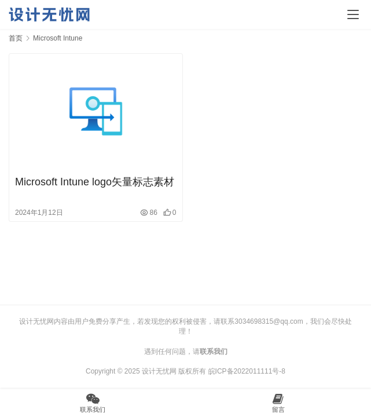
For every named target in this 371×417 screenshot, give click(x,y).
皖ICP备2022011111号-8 (246, 371)
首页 (16, 38)
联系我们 (213, 352)
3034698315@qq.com (268, 321)
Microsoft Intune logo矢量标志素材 (94, 182)
